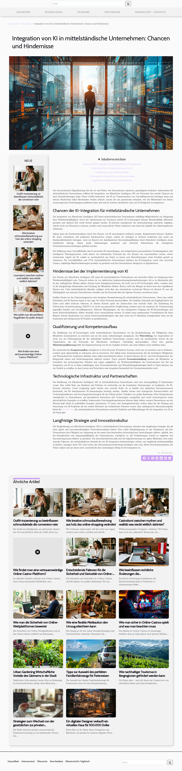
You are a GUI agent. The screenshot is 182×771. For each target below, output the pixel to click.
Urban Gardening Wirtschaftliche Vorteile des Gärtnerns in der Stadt (34, 674)
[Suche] (87, 3)
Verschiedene (112, 12)
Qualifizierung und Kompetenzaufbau (112, 172)
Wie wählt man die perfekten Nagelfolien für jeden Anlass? (28, 316)
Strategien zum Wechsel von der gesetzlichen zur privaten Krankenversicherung (33, 725)
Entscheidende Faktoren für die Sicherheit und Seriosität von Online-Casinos (89, 574)
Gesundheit (23, 12)
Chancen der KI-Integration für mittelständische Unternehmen (112, 164)
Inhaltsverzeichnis (113, 159)
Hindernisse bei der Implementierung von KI (111, 168)
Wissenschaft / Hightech (150, 12)
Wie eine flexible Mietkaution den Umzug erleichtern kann (87, 624)
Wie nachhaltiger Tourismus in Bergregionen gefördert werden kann (142, 674)
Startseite (13, 23)
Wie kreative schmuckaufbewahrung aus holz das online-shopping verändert (28, 237)
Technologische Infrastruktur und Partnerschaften (112, 176)
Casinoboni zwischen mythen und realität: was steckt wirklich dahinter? (28, 278)
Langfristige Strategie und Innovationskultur (112, 180)
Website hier (68, 409)
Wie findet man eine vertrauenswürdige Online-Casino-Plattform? (28, 354)
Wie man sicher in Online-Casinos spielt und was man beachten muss (144, 624)
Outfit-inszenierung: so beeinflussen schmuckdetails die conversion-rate (28, 196)
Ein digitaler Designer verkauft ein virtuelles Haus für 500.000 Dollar (87, 723)
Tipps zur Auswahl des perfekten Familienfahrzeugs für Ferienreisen (87, 674)
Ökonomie (83, 12)
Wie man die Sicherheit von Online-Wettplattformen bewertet (35, 624)
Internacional (54, 12)
